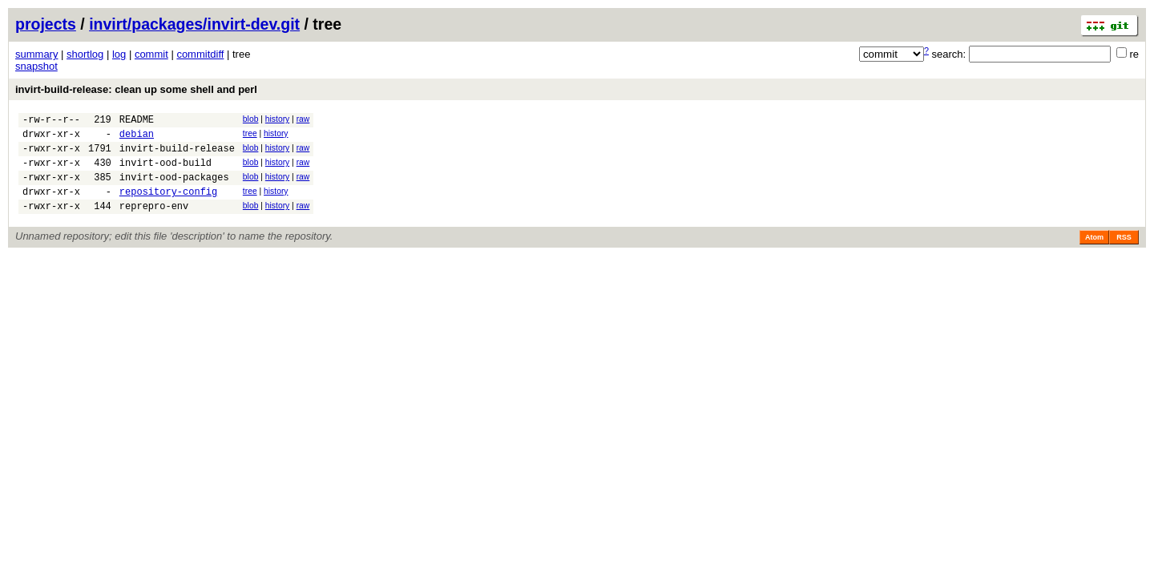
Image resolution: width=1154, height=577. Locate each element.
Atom (1094, 254)
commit (151, 54)
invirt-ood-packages (174, 189)
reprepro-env (153, 222)
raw (303, 119)
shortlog (85, 54)
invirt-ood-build (165, 172)
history (277, 119)
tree (250, 135)
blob (251, 119)
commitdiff (200, 54)
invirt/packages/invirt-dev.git (194, 24)
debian (136, 138)
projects (45, 24)
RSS (1124, 254)
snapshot (36, 66)
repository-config (168, 205)
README (136, 121)
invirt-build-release (177, 155)
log (119, 54)
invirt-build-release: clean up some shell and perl (136, 89)
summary (36, 54)
